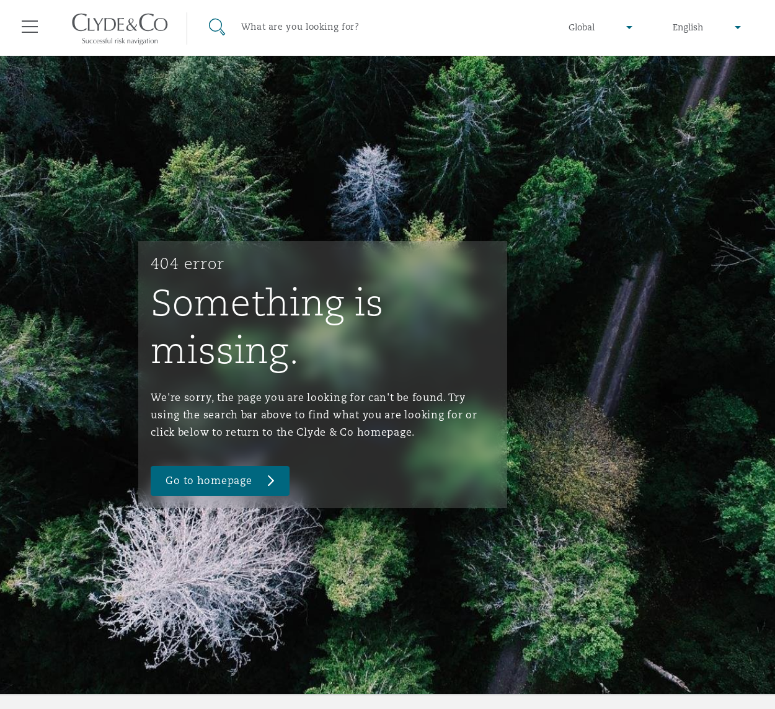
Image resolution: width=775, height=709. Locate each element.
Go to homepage (209, 480)
